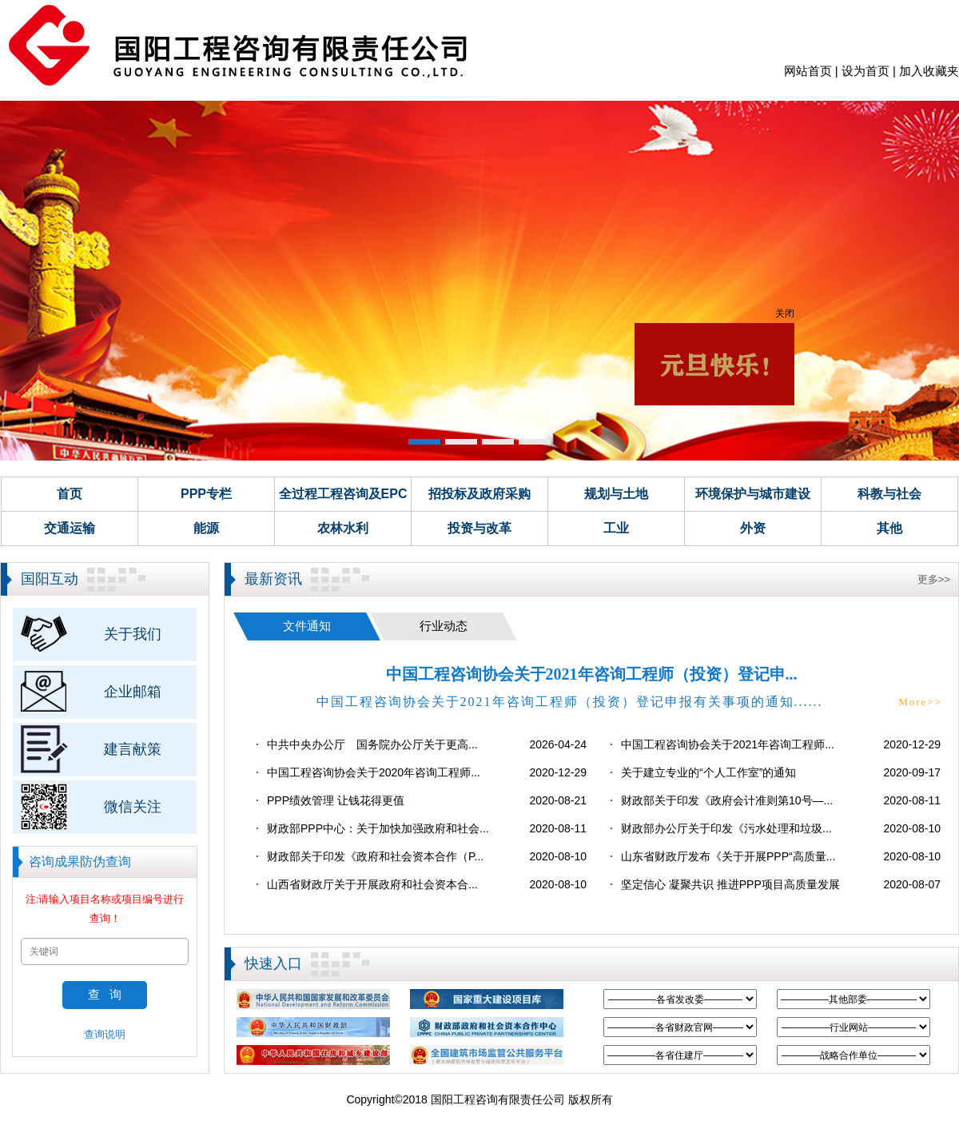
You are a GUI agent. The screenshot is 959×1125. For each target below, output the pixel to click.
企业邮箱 (132, 692)
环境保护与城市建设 (752, 494)
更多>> (933, 579)
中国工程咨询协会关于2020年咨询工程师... (373, 772)
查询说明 (104, 1034)
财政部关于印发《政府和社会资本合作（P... (375, 856)
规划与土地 (616, 494)
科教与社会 (889, 494)
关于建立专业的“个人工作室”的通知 (708, 772)
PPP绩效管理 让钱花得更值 (335, 800)
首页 (69, 494)
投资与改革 (479, 528)
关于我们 (132, 634)
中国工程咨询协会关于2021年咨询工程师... (727, 744)
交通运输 (69, 528)
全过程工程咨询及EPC (343, 494)
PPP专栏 (206, 494)
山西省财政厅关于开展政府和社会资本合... (372, 884)
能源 (206, 528)
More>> (920, 702)
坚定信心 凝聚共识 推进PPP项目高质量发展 (730, 884)
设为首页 (865, 71)
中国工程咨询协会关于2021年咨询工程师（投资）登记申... (592, 674)
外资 (753, 528)
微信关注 (132, 807)
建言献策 (132, 749)
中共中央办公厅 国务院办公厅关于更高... (372, 744)
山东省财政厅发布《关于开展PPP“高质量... (728, 856)
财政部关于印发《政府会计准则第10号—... (727, 800)
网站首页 (808, 71)
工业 (616, 528)
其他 (889, 528)
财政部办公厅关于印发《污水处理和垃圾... (726, 828)
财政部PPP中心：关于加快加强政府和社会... (378, 828)
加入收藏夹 (929, 71)
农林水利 (342, 528)
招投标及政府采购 (479, 494)
